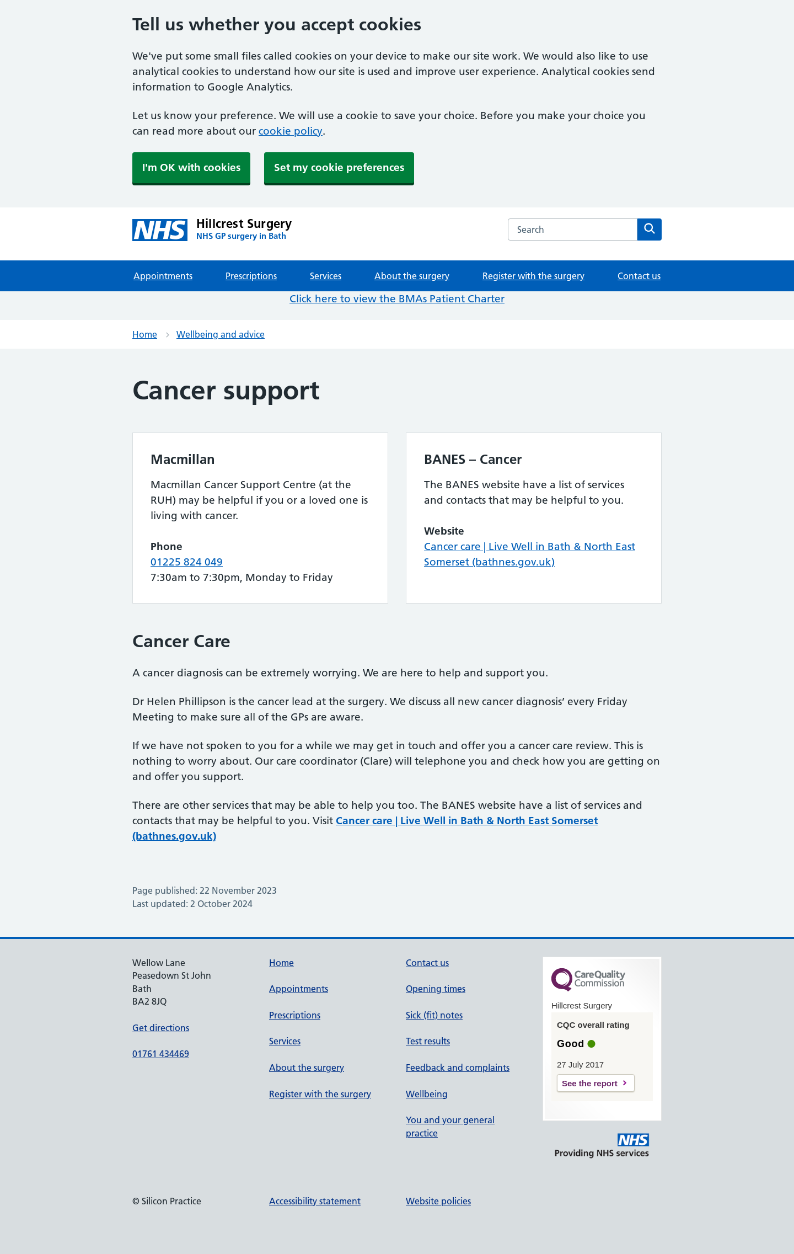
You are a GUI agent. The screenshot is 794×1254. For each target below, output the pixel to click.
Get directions (160, 1027)
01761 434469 (160, 1053)
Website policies (438, 1201)
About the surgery (411, 275)
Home (144, 334)
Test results (428, 1041)
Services (325, 275)
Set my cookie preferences (339, 167)
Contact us (639, 275)
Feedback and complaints (457, 1067)
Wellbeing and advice (220, 334)
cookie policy (291, 131)
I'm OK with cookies (191, 167)
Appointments (162, 275)
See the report (590, 1083)
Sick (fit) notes (434, 1015)
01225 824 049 (187, 562)
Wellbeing (427, 1094)
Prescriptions (251, 275)
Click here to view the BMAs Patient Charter (397, 298)
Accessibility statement (315, 1201)
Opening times (435, 988)
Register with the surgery (533, 275)
